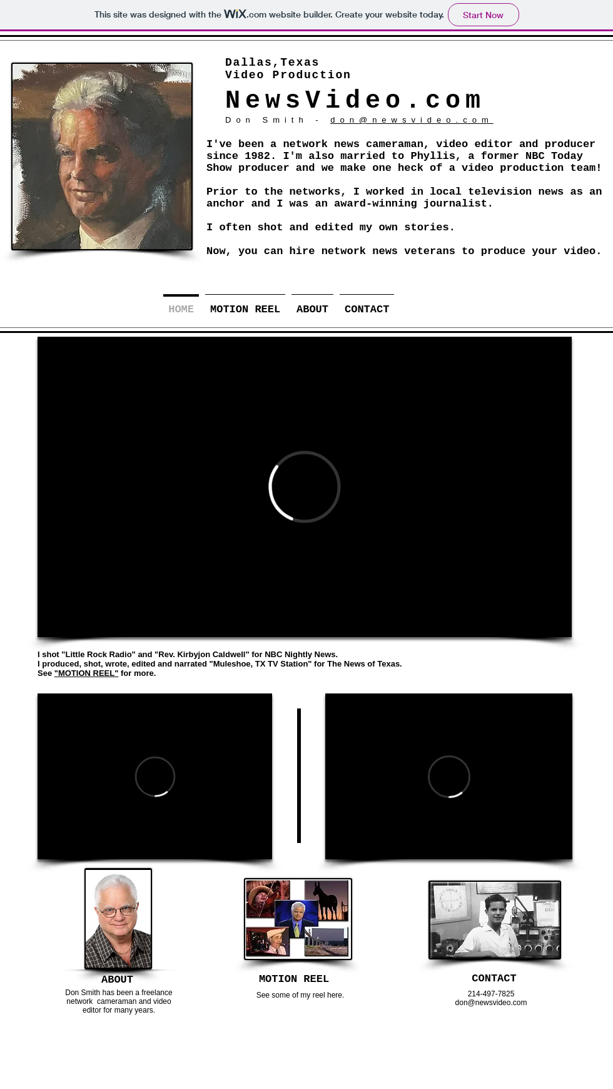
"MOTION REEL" (86, 673)
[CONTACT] (494, 978)
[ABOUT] (117, 980)
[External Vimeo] (305, 487)
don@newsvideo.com (411, 120)
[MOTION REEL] (294, 979)
